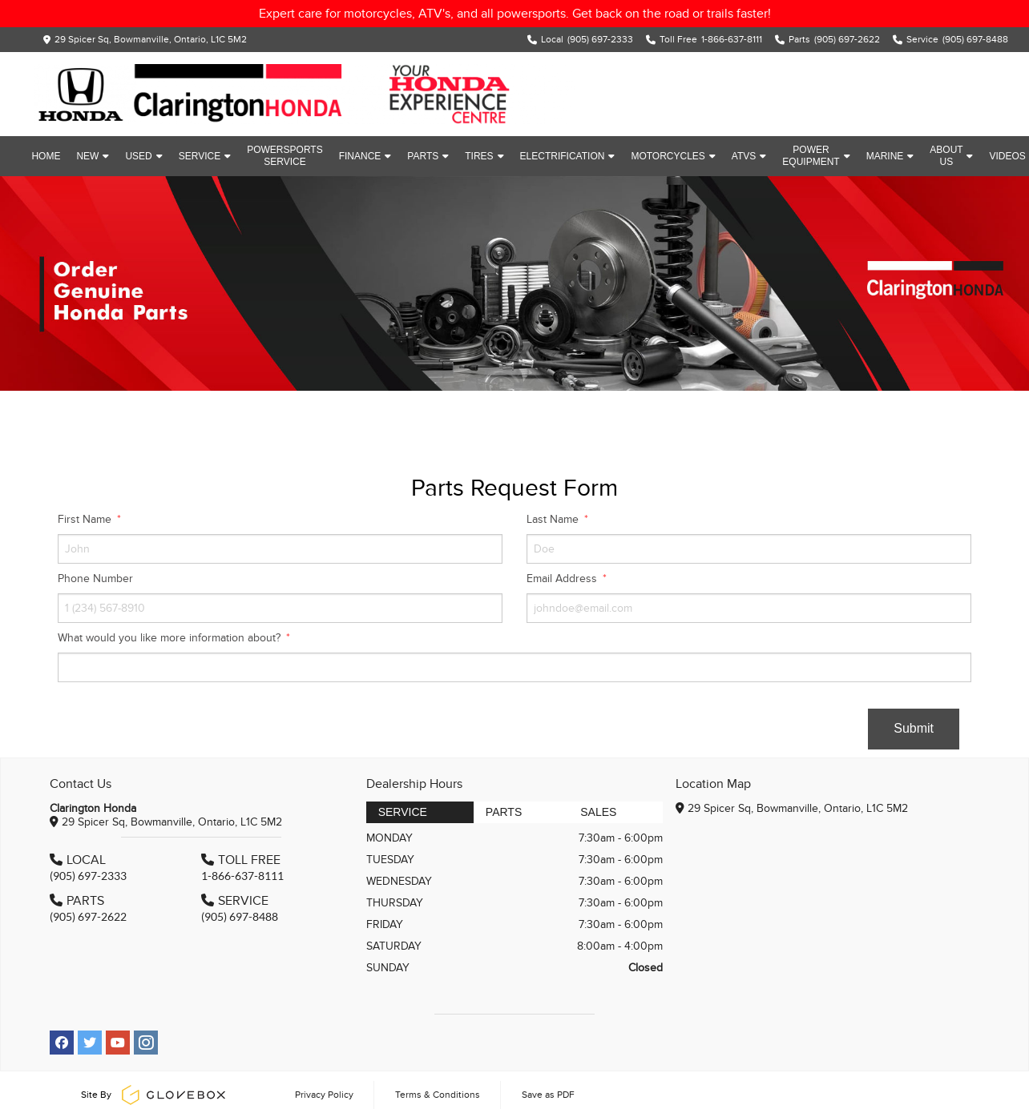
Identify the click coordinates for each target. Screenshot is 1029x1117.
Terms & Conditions (437, 1094)
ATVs (749, 156)
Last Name (554, 519)
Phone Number (95, 579)
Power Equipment (815, 155)
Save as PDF (548, 1094)
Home (45, 156)
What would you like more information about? (171, 638)
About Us (951, 155)
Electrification (567, 156)
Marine (890, 156)
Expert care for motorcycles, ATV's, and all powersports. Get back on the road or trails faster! (515, 13)
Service (205, 156)
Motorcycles (673, 156)
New (92, 156)
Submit (914, 728)
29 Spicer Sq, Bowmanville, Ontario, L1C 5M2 (150, 39)
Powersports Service (284, 155)
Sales (598, 812)
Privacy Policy (324, 1094)
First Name (86, 519)
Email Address (563, 579)
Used (143, 156)
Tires (484, 156)
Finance (365, 156)
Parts (428, 156)
